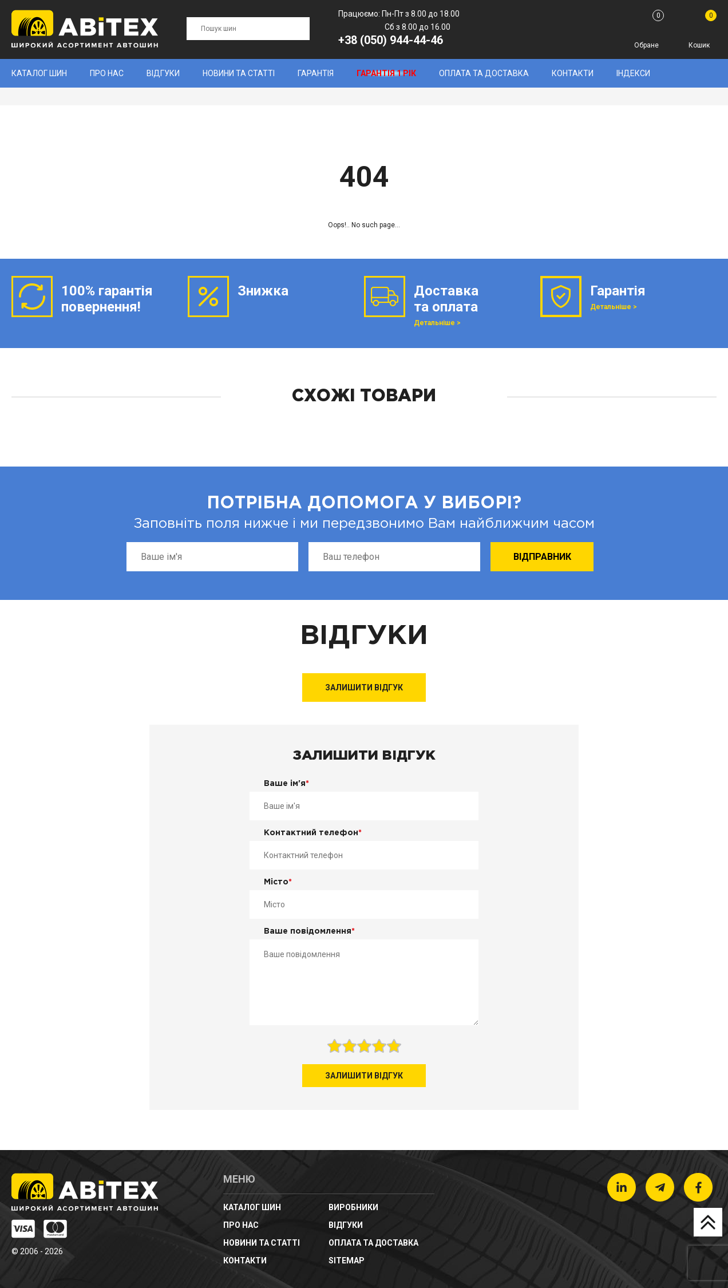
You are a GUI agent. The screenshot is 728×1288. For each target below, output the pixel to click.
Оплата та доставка (484, 73)
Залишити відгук (364, 687)
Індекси (633, 73)
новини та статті (239, 73)
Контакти (573, 73)
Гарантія (316, 73)
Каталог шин (39, 73)
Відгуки (163, 73)
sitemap (347, 1260)
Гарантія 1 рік (386, 73)
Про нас (107, 73)
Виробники (353, 1207)
